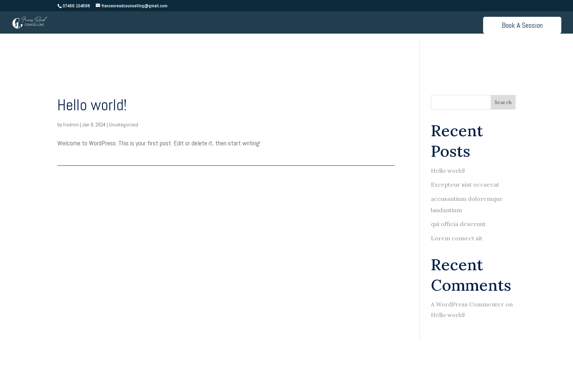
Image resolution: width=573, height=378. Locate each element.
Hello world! (92, 105)
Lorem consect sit (456, 238)
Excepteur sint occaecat (465, 184)
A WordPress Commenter (467, 304)
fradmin (71, 124)
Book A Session (522, 25)
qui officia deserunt (458, 224)
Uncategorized (123, 124)
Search (503, 102)
